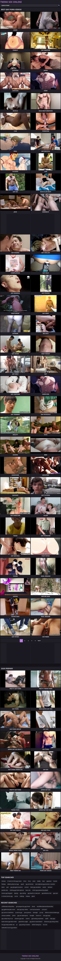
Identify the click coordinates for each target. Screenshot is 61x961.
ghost (33, 896)
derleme (50, 887)
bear (43, 881)
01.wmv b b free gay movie (14, 881)
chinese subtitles (6, 915)
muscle (55, 881)
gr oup (41, 912)
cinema (28, 918)
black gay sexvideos (35, 887)
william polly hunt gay (13, 884)
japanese (49, 881)
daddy (39, 881)
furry (29, 881)
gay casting (23, 893)
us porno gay (18, 912)
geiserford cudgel (23, 921)
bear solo (28, 890)
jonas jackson (27, 912)
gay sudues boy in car (7, 918)
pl (16, 924)
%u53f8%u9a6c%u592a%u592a (45, 906)
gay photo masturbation (36, 921)
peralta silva (5, 890)
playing (16, 893)
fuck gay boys (46, 915)
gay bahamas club (46, 893)
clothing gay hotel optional (17, 890)
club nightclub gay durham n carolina (45, 884)
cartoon (26, 887)
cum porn (44, 909)
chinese (4, 881)
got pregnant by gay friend (23, 906)
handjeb (32, 915)
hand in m (38, 915)
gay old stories (29, 884)
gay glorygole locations (16, 887)
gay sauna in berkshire (7, 912)
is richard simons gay (7, 896)
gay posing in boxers (24, 924)
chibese (28, 896)
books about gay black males (9, 921)
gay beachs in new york (34, 893)
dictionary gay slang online (51, 921)
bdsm (3, 887)
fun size (45, 924)
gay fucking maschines (37, 918)
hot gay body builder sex (8, 924)
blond (33, 906)
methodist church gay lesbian (9, 927)
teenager (35, 912)
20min (13, 915)
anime (44, 887)
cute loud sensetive (35, 909)
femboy (4, 884)
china (24, 881)
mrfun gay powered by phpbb (40, 890)
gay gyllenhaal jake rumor (8, 909)
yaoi (7, 887)
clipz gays (52, 918)
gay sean (55, 893)
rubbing (22, 896)
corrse (16, 896)
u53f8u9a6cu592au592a (8, 906)
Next (39, 640)
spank (22, 884)
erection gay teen (19, 918)
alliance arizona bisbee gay (52, 912)
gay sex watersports (22, 915)
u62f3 (46, 918)
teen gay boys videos (22, 909)
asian (34, 881)
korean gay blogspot (7, 893)
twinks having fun (36, 924)
